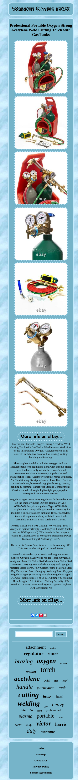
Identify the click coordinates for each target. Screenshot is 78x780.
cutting (28, 695)
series (53, 648)
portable (45, 716)
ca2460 (63, 663)
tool (65, 680)
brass (47, 696)
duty (32, 731)
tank (62, 688)
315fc (29, 725)
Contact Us (41, 760)
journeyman (45, 688)
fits (31, 710)
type (46, 706)
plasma (25, 716)
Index (41, 748)
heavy (58, 704)
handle (24, 686)
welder (31, 672)
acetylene (27, 678)
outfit (39, 711)
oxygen (46, 661)
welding (29, 703)
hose (60, 717)
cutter (53, 654)
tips (56, 680)
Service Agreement (41, 772)
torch (48, 670)
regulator (33, 653)
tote (23, 710)
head (59, 697)
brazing (24, 661)
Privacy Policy (41, 766)
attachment (36, 647)
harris (61, 724)
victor (43, 723)
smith (47, 680)
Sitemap (41, 754)
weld (18, 725)
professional (53, 710)
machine (48, 732)
